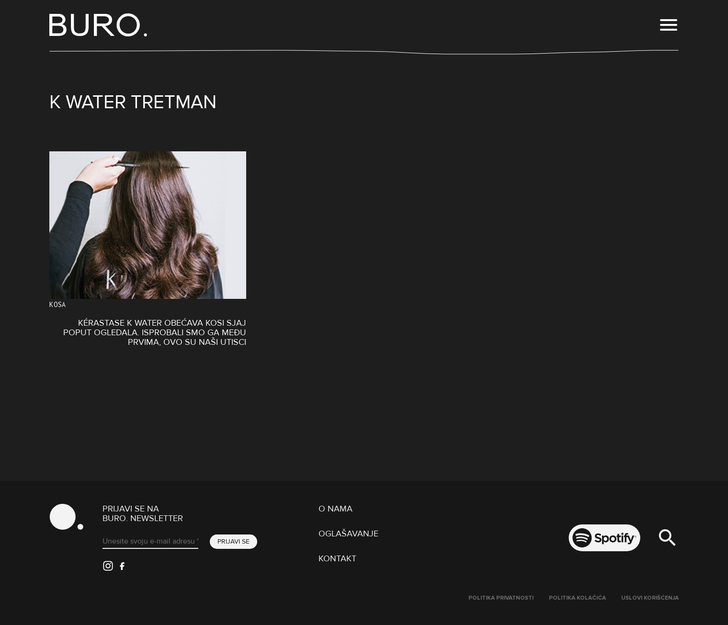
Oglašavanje (348, 533)
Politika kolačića (577, 598)
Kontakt (337, 558)
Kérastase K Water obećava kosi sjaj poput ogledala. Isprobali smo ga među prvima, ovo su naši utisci (154, 332)
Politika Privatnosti (501, 598)
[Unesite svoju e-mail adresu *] (150, 541)
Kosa (57, 304)
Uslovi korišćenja (650, 598)
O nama (335, 508)
